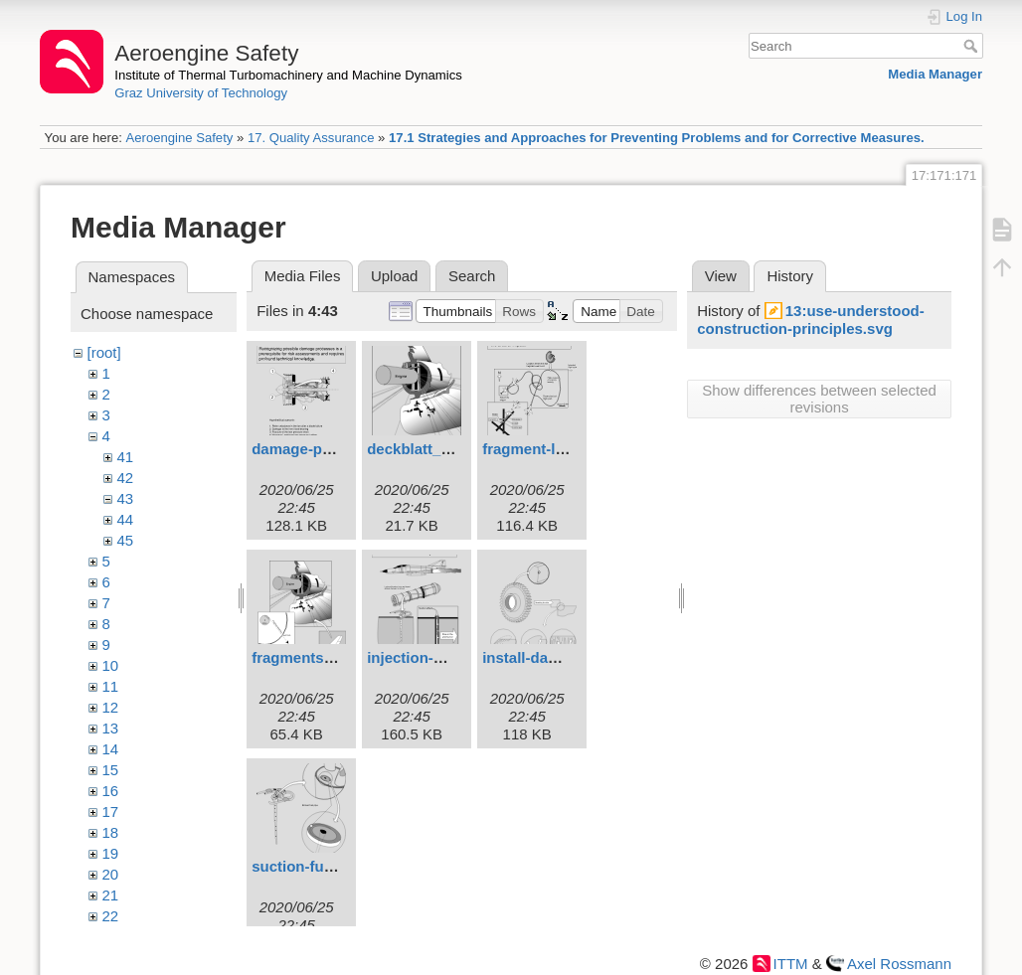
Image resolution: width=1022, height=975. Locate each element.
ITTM (790, 963)
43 (125, 498)
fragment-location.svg (560, 448)
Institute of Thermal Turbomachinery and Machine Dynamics (288, 75)
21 (110, 895)
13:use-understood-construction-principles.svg (811, 319)
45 (125, 540)
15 (110, 769)
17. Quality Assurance (311, 137)
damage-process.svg (326, 448)
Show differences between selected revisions (819, 398)
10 (110, 665)
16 (110, 790)
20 (110, 874)
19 (110, 853)
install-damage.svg (549, 657)
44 (125, 519)
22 (110, 915)
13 (110, 728)
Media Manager (935, 74)
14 (110, 748)
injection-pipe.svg (430, 657)
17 (110, 811)
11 (110, 686)
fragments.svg (303, 657)
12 (110, 707)
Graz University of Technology (200, 92)
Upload (395, 275)
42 (125, 477)
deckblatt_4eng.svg (436, 448)
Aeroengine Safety (179, 137)
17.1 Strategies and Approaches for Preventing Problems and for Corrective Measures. (657, 137)
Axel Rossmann (899, 963)
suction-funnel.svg (318, 866)
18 (110, 832)
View (721, 275)
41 (125, 456)
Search (972, 46)
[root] (104, 352)
